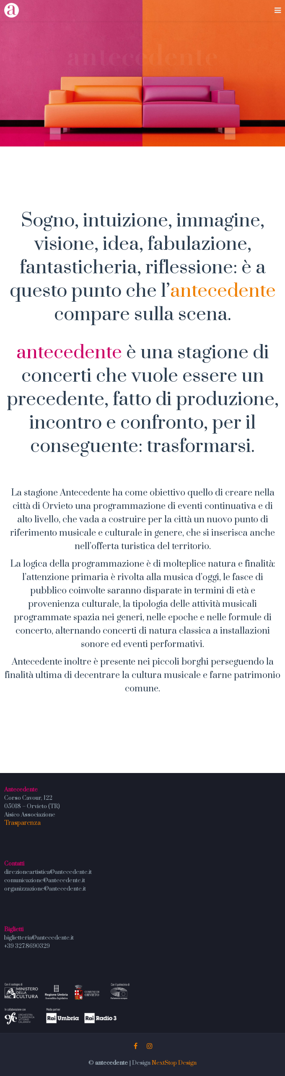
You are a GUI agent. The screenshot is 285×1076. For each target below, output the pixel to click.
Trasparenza (22, 823)
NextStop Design (174, 1063)
